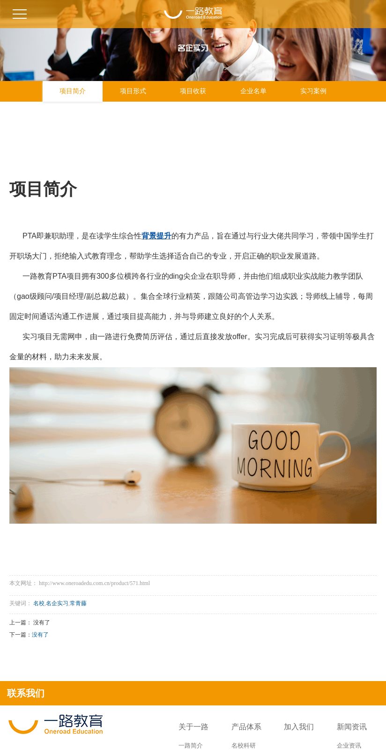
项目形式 (133, 91)
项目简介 (72, 91)
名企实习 (57, 603)
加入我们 (299, 727)
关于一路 (193, 727)
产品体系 (246, 727)
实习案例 (313, 91)
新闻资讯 (352, 727)
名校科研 (243, 745)
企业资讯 (349, 745)
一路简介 (190, 745)
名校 (39, 603)
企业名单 (253, 91)
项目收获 (193, 91)
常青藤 (78, 603)
